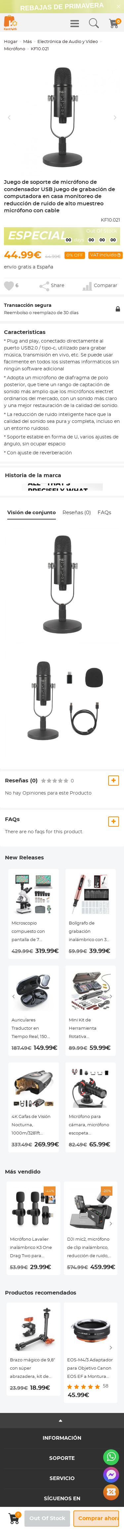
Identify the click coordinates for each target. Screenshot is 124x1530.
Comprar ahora (98, 1518)
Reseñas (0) (76, 512)
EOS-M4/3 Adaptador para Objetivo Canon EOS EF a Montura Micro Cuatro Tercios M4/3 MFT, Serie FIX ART (90, 1369)
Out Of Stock (47, 1518)
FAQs (104, 512)
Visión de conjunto (31, 512)
